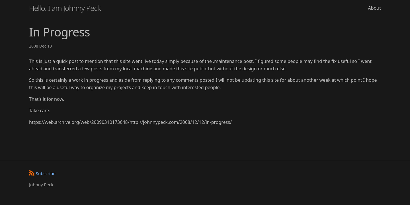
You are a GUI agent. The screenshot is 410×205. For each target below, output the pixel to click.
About (374, 8)
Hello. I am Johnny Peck (65, 8)
